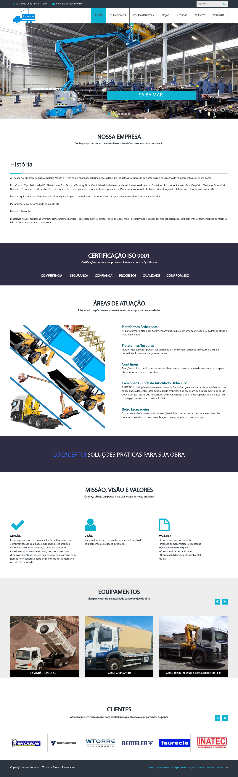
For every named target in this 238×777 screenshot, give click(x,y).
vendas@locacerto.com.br (69, 4)
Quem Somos (163, 767)
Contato (220, 767)
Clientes (210, 767)
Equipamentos (179, 767)
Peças (191, 767)
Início (151, 767)
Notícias (200, 767)
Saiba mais (71, 95)
